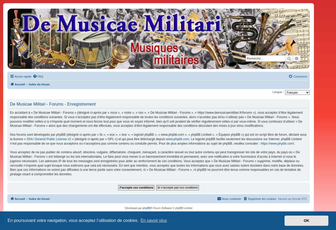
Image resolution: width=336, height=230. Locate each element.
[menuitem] (38, 76)
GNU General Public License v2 (49, 139)
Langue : (278, 92)
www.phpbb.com (177, 139)
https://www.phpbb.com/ (277, 143)
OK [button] (306, 220)
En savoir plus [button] (153, 220)
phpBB (146, 208)
